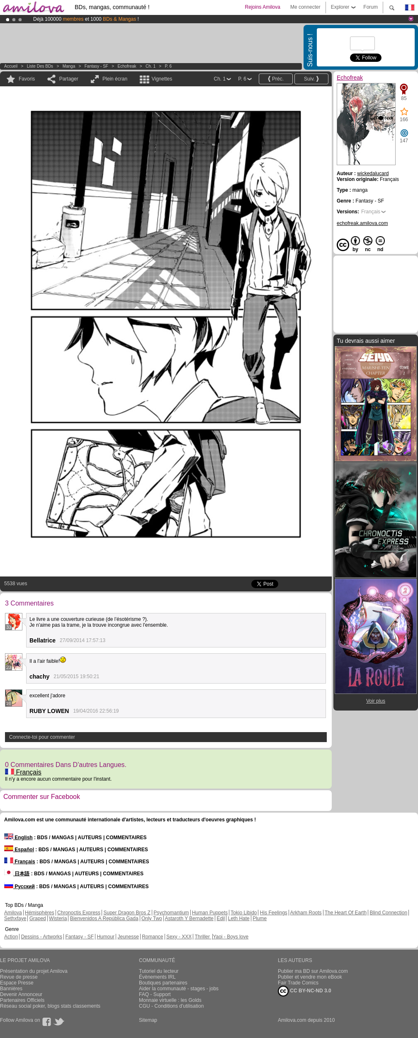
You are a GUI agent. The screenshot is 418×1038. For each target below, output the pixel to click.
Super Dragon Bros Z (126, 913)
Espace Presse (17, 983)
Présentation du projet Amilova (34, 971)
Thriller (202, 937)
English (18, 837)
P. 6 (168, 66)
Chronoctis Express (78, 913)
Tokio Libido (244, 913)
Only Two (151, 918)
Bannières (11, 989)
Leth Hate (239, 918)
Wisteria (58, 918)
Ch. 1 (151, 66)
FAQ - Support (155, 994)
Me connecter (305, 7)
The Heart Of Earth (346, 913)
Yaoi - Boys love (230, 937)
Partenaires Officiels (22, 1000)
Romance (152, 937)
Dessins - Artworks (41, 937)
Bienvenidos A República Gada (104, 918)
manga (69, 66)
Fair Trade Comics (298, 983)
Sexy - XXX (179, 937)
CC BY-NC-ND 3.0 (304, 991)
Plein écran (114, 79)
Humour (105, 937)
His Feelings (273, 913)
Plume (260, 918)
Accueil (10, 66)
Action (11, 937)
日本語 (16, 874)
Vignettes (161, 79)
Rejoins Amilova (262, 7)
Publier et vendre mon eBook (310, 977)
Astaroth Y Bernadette (189, 918)
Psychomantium (171, 913)
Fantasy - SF (96, 66)
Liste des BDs (40, 66)
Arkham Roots (306, 913)
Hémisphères (39, 913)
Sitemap (148, 1020)
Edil (220, 918)
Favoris (27, 79)
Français (23, 772)
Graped (37, 918)
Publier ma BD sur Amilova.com (313, 971)
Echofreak (127, 66)
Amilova (13, 913)
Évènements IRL (157, 977)
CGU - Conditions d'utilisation (171, 1006)
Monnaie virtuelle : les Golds (170, 1000)
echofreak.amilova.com (362, 223)
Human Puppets (210, 913)
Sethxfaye (15, 918)
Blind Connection (388, 913)
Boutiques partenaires (163, 983)
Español (19, 849)
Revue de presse (19, 977)
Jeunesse (128, 937)
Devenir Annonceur (21, 994)
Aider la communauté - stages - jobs (179, 989)
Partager (68, 79)
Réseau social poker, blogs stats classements (50, 1006)
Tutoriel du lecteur (159, 971)
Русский (19, 886)
